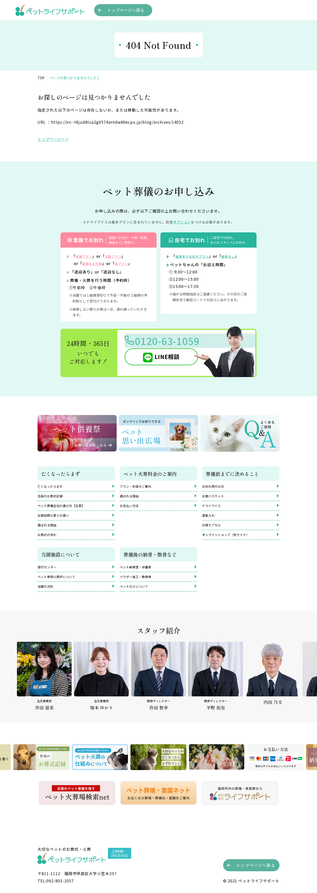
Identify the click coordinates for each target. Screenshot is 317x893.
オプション (182, 222)
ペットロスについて (137, 596)
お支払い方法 (131, 508)
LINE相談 (159, 360)
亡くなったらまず (53, 486)
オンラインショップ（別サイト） (231, 541)
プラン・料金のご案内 (139, 486)
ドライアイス (213, 508)
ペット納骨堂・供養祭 (139, 574)
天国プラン (119, 256)
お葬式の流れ (49, 541)
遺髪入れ (210, 519)
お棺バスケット (215, 497)
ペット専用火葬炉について (61, 585)
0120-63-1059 (175, 342)
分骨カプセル (213, 530)
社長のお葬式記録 (53, 497)
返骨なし (237, 256)
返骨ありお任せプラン (196, 256)
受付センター (49, 574)
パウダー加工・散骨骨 (139, 585)
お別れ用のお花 (215, 486)
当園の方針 (47, 596)
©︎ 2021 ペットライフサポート (251, 881)
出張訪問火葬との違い (57, 519)
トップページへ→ (53, 139)
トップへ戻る (125, 10)
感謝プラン (85, 256)
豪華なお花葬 (94, 263)
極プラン (128, 263)
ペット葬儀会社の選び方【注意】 (67, 508)
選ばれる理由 (49, 530)
